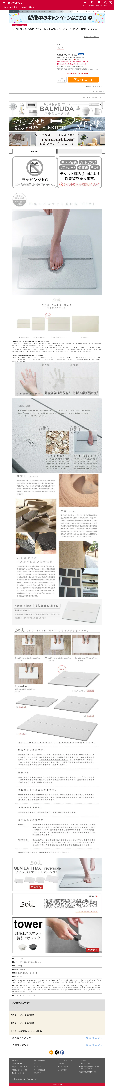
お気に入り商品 (17, 1064)
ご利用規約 (82, 1060)
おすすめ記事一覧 (39, 1060)
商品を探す (16, 1060)
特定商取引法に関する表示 (88, 1072)
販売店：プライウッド (91, 37)
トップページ (14, 11)
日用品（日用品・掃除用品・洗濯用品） (42, 11)
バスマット (68, 11)
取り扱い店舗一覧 (18, 1073)
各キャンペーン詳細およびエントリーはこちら (72, 64)
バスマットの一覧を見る (94, 91)
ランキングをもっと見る (94, 1038)
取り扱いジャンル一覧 (19, 1070)
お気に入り (61, 81)
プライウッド (16, 1007)
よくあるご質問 (63, 1067)
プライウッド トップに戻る (93, 86)
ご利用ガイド (38, 1073)
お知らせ (61, 1064)
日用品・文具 (24, 11)
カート (36, 1064)
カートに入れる (83, 79)
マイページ (37, 1067)
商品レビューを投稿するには (92, 97)
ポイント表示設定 (39, 1070)
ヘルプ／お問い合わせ (65, 1060)
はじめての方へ (63, 1070)
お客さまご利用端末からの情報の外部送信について (89, 1068)
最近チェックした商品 (19, 1067)
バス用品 (59, 11)
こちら (35, 1079)
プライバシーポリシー (86, 1064)
